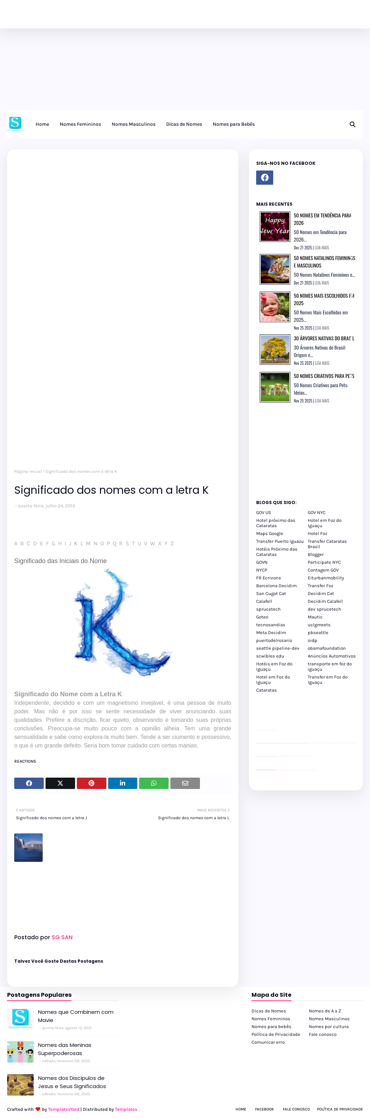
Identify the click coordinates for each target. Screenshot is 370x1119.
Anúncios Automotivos (332, 656)
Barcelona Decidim (276, 585)
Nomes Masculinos (329, 1018)
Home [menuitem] (42, 124)
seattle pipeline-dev (278, 648)
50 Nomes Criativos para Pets (324, 375)
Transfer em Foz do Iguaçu (328, 679)
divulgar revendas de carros (264, 756)
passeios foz (258, 743)
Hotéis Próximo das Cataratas (276, 551)
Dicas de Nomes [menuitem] (184, 124)
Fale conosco (323, 1034)
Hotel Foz (317, 533)
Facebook (264, 1109)
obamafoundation (327, 648)
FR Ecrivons (268, 577)
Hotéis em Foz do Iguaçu (274, 666)
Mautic (315, 617)
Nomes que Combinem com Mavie (75, 1016)
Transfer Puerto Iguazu (280, 541)
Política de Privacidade (276, 1034)
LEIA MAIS (322, 247)
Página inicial (28, 471)
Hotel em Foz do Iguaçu (325, 523)
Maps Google (269, 533)
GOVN (262, 562)
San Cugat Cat (271, 593)
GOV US (263, 512)
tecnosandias (270, 624)
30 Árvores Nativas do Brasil (324, 338)
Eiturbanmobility (326, 577)
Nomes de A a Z (325, 1010)
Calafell (264, 601)
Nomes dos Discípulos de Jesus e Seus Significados (72, 1082)
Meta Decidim (271, 632)
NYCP (261, 570)
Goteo (262, 617)
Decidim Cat (321, 593)
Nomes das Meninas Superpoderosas (64, 1049)
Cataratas (266, 690)
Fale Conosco (296, 1109)
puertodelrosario (274, 640)
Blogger (316, 554)
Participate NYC (324, 562)
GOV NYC (317, 512)
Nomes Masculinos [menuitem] (133, 124)
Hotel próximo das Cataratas (275, 523)
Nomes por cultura (329, 1026)
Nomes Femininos (271, 1018)
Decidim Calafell (325, 601)
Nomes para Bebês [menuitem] (234, 124)
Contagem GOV (323, 570)
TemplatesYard (63, 1109)
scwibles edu (270, 656)
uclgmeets (319, 624)
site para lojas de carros (258, 756)
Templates (126, 1109)
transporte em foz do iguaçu (330, 666)
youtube (257, 770)
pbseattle (318, 632)
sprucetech (268, 609)
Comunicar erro (268, 1042)
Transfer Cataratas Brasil (327, 544)
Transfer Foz (320, 585)
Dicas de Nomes (269, 1010)
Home (241, 1109)
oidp (312, 640)
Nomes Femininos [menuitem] (80, 124)
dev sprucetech (324, 609)
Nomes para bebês (271, 1026)
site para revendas (275, 756)
